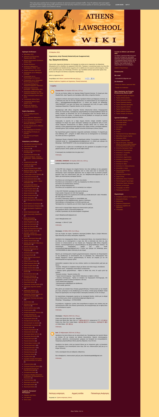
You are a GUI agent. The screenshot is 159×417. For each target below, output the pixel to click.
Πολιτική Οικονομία (29, 352)
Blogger (85, 411)
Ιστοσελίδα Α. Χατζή (122, 168)
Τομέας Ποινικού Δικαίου (123, 109)
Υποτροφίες (119, 209)
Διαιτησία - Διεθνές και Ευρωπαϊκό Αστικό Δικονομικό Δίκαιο (32, 234)
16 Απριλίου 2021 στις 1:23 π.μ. (79, 161)
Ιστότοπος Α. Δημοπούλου (123, 157)
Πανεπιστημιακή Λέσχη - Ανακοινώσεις (123, 171)
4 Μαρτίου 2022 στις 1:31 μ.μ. (71, 316)
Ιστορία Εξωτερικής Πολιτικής (32, 312)
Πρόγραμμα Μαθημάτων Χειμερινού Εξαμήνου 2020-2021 (33, 84)
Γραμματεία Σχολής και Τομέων (125, 95)
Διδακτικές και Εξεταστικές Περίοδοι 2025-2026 (31, 57)
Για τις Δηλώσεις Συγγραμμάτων (33, 120)
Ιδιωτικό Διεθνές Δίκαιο (30, 308)
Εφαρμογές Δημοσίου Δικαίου (32, 286)
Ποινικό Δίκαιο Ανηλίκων (31, 343)
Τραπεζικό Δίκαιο (29, 380)
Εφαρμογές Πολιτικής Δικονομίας (33, 298)
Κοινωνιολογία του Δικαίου (31, 323)
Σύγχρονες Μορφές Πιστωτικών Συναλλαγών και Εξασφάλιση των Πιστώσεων (33, 376)
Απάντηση (58, 155)
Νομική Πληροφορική (30, 329)
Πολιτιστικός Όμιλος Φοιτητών (125, 183)
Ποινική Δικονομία (29, 338)
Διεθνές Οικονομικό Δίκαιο (31, 238)
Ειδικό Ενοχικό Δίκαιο (30, 265)
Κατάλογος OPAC (121, 138)
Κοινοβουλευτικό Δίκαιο (30, 320)
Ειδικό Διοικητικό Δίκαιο (30, 263)
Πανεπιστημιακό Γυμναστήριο (124, 181)
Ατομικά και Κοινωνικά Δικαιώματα (30, 165)
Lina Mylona (27, 397)
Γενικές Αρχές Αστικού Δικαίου (32, 174)
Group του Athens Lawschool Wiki (125, 84)
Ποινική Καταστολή (81, 81)
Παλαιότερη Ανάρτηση (100, 393)
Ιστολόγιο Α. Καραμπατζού (123, 159)
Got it (128, 4)
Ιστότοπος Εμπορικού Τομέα (124, 148)
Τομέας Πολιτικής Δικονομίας (124, 104)
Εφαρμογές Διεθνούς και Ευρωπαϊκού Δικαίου (31, 291)
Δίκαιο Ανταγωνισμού (30, 195)
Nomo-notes (27, 399)
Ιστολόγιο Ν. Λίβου (121, 163)
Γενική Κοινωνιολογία (30, 176)
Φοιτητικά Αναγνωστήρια (123, 174)
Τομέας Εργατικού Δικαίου (123, 102)
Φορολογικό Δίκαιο (29, 387)
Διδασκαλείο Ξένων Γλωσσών (125, 178)
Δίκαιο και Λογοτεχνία (30, 224)
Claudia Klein (59, 90)
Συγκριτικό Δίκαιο (29, 364)
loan (56, 332)
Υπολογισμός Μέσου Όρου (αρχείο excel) (31, 102)
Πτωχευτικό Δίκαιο (29, 354)
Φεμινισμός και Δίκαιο (30, 382)
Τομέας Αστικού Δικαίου (123, 98)
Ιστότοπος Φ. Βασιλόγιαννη (124, 150)
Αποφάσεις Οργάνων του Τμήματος (126, 197)
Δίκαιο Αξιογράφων (29, 197)
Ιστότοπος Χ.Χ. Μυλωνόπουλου (125, 166)
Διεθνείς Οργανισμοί (30, 246)
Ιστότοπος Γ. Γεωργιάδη (123, 152)
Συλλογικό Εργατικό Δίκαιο (31, 366)
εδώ (62, 75)
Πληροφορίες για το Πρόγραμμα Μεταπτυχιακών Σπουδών (33, 81)
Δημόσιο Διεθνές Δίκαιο (30, 231)
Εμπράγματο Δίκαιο (29, 280)
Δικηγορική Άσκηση (121, 199)
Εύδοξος (118, 129)
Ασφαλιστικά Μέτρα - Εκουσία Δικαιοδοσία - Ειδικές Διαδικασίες (33, 157)
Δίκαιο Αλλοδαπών (29, 193)
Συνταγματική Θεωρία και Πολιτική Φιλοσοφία (31, 369)
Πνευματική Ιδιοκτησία (30, 336)
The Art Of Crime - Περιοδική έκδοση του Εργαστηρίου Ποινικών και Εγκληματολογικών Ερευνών (126, 144)
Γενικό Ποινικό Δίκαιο (30, 191)
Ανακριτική (27, 148)
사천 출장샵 (103, 320)
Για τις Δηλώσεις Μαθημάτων (32, 117)
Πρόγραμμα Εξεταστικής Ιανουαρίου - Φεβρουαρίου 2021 (33, 88)
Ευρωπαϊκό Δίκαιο (29, 282)
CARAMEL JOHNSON (62, 161)
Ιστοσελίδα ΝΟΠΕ (121, 122)
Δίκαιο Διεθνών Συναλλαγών (32, 203)
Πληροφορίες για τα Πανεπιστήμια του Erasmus (32, 77)
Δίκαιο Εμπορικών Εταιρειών (32, 206)
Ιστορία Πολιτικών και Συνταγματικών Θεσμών (31, 315)
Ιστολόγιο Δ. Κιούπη (122, 161)
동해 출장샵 (69, 324)
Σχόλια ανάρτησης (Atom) (64, 397)
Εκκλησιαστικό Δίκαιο (30, 274)
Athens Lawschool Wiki (123, 140)
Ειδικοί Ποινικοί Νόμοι (30, 261)
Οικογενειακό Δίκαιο (29, 332)
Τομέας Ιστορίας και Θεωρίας (124, 113)
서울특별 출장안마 (83, 320)
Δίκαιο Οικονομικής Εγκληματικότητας (29, 218)
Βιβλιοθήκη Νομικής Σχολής (124, 136)
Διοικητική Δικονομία (30, 253)
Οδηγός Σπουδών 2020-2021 (32, 70)
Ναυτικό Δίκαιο (28, 327)
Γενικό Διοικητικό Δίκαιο (30, 179)
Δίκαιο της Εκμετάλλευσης (31, 228)
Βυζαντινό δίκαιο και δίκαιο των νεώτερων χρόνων (33, 171)
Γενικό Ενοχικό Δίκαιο (30, 188)
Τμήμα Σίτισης (120, 176)
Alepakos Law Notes (30, 395)
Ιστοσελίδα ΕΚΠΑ (121, 124)
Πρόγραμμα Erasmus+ (122, 190)
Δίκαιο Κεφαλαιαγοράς (30, 212)
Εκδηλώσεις (119, 201)
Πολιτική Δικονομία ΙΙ (30, 347)
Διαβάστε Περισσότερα (121, 68)
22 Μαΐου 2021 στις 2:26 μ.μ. (71, 231)
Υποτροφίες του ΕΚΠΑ (122, 187)
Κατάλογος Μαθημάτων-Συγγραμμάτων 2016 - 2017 (32, 67)
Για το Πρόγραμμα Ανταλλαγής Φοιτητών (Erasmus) (33, 122)
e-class (118, 131)
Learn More (119, 4)
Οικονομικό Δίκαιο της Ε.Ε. (31, 334)
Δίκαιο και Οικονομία (30, 226)
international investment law (32, 144)
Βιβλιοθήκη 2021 (29, 54)
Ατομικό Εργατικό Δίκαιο (31, 168)
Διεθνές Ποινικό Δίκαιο (30, 240)
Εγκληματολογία (28, 255)
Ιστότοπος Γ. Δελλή (121, 155)
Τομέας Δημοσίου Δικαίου (123, 107)
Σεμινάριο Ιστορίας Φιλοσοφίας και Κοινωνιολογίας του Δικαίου (33, 359)
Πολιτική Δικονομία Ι (29, 345)
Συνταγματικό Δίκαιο (30, 372)
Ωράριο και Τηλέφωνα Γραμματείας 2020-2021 (31, 106)
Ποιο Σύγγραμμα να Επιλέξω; (32, 129)
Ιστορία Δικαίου (28, 310)
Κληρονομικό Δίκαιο (29, 318)
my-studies (119, 127)
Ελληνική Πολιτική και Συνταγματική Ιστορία (30, 276)
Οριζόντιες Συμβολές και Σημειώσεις (64, 81)
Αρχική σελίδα (77, 393)
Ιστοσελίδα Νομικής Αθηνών (124, 120)
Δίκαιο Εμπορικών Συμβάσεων (33, 208)
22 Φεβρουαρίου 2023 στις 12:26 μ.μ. (70, 332)
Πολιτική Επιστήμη (29, 350)
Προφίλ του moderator (121, 87)
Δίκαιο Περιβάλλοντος (30, 222)
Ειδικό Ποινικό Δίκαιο (30, 268)
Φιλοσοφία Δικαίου (29, 384)
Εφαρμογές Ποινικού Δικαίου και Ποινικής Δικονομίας (33, 295)
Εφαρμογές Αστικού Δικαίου (32, 284)
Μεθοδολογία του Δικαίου (31, 325)
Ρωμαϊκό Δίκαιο (28, 356)
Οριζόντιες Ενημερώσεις (123, 203)
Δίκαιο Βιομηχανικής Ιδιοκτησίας (33, 200)
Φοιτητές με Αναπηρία (122, 185)
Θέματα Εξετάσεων (29, 64)
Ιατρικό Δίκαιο (28, 302)
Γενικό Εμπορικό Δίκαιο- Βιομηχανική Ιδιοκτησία (31, 185)
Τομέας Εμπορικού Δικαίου (124, 100)
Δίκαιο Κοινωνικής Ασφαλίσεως (33, 214)
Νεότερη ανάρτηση (56, 393)
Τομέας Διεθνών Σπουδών (123, 111)
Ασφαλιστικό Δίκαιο (29, 162)
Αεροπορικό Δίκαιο (29, 146)
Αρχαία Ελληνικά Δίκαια (31, 154)
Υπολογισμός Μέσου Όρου (31, 99)
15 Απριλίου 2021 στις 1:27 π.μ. (73, 90)
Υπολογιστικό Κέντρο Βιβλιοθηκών (126, 134)
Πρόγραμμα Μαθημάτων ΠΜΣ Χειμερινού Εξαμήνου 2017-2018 (33, 92)
